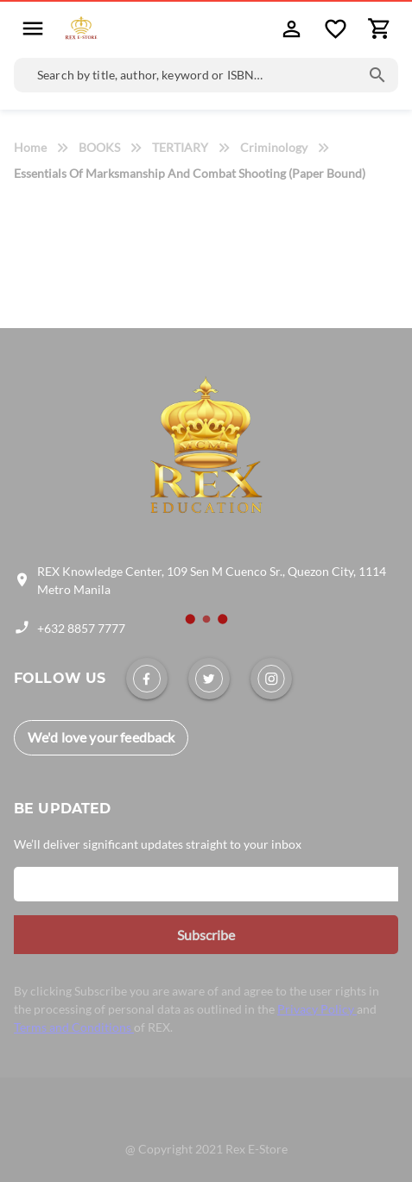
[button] (33, 28)
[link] (147, 678)
